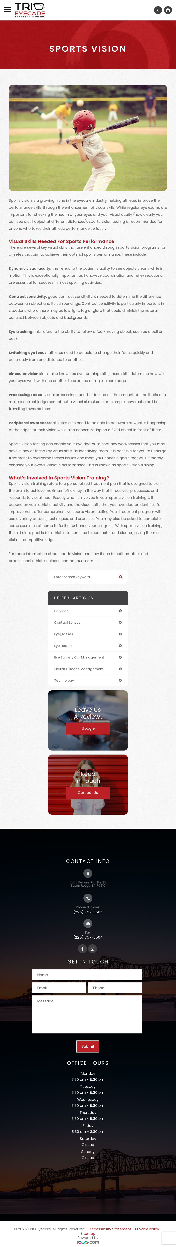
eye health (63, 645)
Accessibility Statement (110, 1229)
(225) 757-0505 (88, 912)
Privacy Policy (147, 1229)
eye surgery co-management (79, 657)
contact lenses (67, 622)
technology (64, 680)
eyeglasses (63, 634)
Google (88, 728)
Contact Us (88, 792)
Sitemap (87, 1233)
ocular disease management (79, 669)
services (61, 610)
